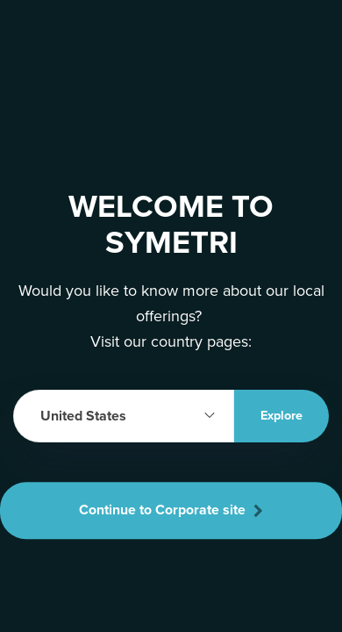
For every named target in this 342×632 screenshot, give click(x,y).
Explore (281, 415)
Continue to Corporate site (171, 510)
